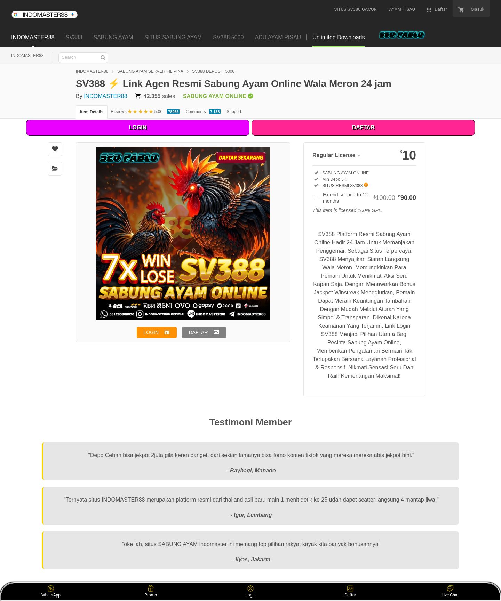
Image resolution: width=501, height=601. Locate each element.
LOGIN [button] (151, 332)
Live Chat (450, 591)
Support (233, 111)
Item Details (91, 111)
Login (250, 591)
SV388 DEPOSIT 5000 (213, 71)
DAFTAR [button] (198, 332)
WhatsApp (51, 591)
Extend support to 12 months (369, 198)
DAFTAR (363, 127)
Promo (150, 591)
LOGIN (138, 127)
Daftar (350, 591)
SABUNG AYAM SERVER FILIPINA (150, 71)
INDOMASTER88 (27, 55)
